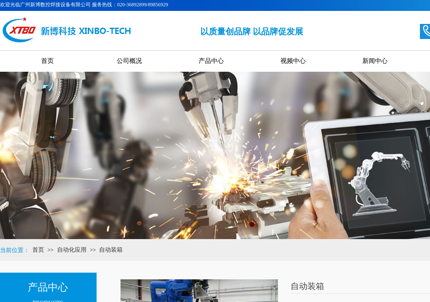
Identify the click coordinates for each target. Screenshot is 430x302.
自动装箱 (111, 250)
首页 (38, 250)
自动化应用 (72, 250)
